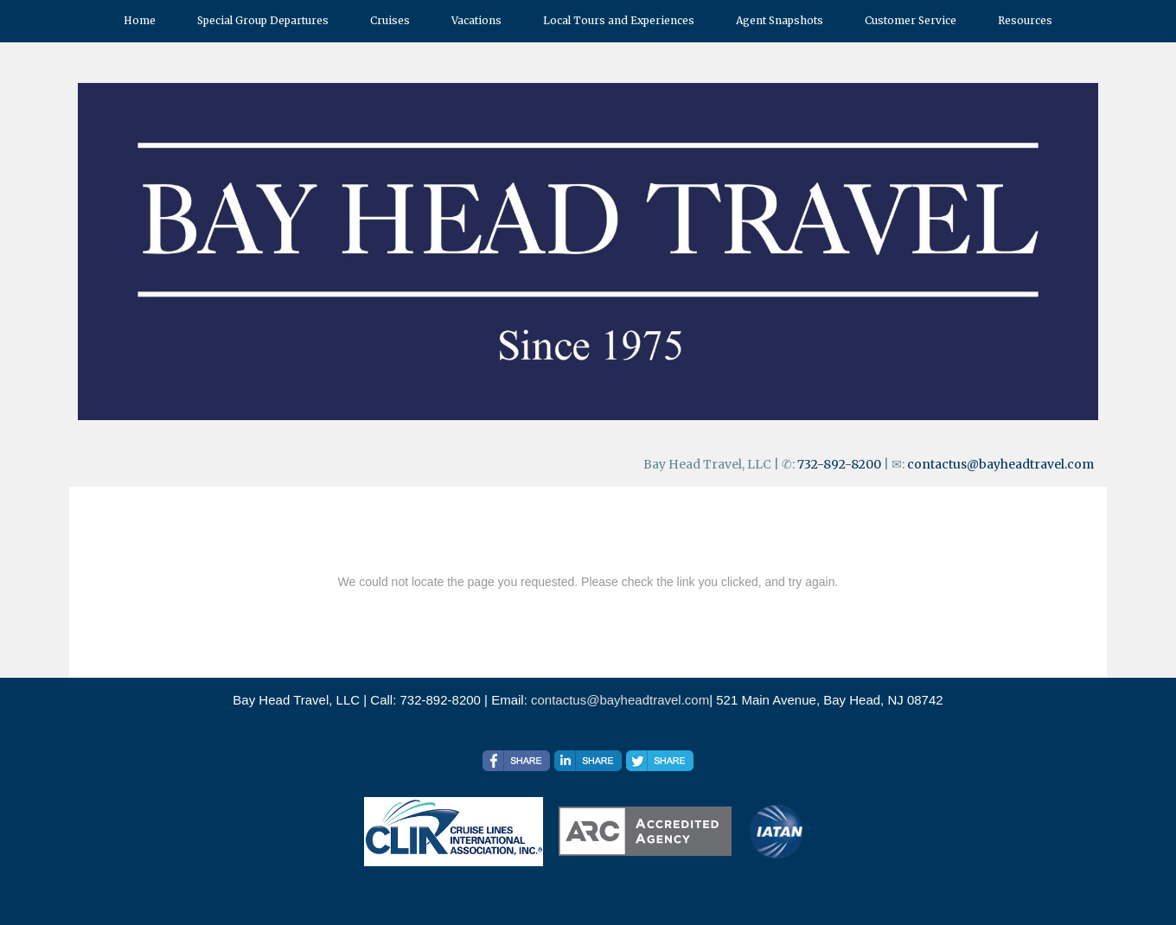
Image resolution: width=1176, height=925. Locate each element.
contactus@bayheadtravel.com (1000, 464)
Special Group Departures (263, 20)
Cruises (390, 20)
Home (140, 20)
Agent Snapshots (779, 20)
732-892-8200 (839, 464)
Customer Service (910, 20)
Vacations (476, 20)
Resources (1025, 20)
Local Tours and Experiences (618, 20)
